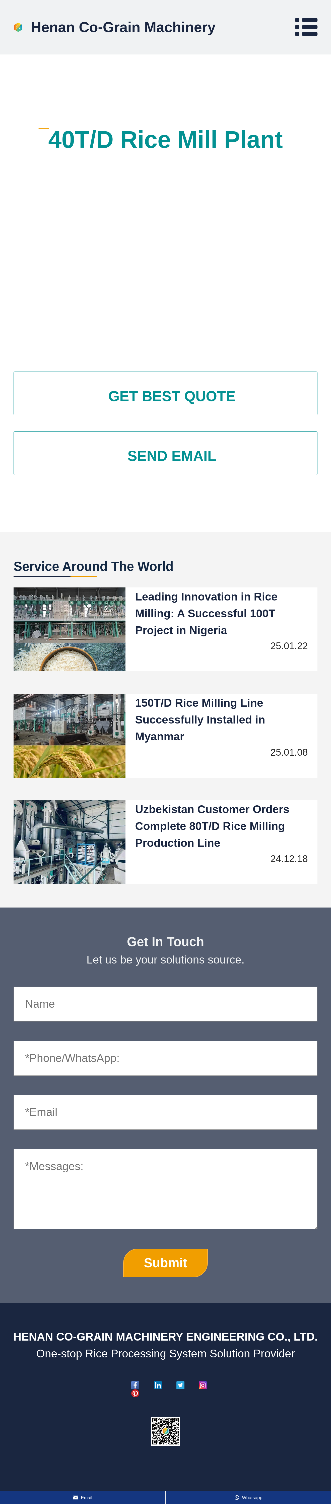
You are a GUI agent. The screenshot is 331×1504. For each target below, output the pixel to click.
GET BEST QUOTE (171, 396)
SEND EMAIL (171, 456)
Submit (165, 1263)
